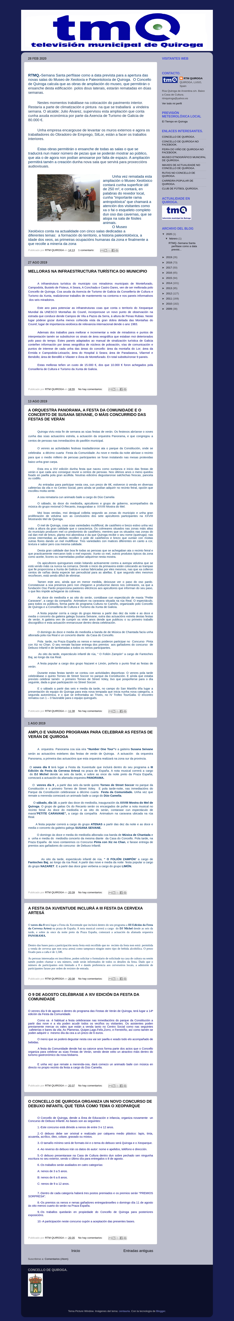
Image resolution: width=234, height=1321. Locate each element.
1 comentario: (86, 250)
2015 (169, 278)
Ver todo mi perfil (172, 103)
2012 (169, 293)
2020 (169, 234)
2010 (169, 303)
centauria (124, 1311)
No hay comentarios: (90, 389)
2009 (169, 308)
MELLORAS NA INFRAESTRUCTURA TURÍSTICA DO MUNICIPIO (87, 271)
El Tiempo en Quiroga (175, 121)
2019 (169, 257)
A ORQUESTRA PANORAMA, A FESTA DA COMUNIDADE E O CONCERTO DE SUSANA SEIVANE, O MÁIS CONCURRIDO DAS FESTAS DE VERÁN (87, 414)
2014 (169, 283)
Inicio (75, 1251)
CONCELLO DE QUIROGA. (178, 136)
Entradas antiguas (138, 1251)
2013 (169, 288)
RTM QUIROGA (193, 78)
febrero (173, 238)
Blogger (160, 1311)
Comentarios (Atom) (56, 1258)
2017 (169, 267)
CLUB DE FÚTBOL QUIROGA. (180, 188)
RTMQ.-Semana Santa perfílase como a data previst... (183, 246)
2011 (169, 298)
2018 (169, 262)
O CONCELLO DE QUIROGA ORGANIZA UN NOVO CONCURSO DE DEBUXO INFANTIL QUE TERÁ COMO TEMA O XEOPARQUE (90, 1103)
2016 (169, 272)
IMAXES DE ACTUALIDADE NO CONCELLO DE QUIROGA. (181, 167)
